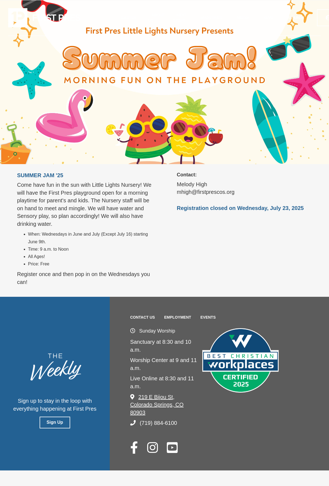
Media (243, 18)
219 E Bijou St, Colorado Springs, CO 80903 (157, 405)
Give (268, 18)
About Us (156, 18)
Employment (177, 317)
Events (208, 317)
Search (296, 18)
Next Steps (179, 18)
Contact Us (142, 317)
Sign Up (55, 422)
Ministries (211, 18)
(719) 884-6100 (153, 423)
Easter (129, 18)
